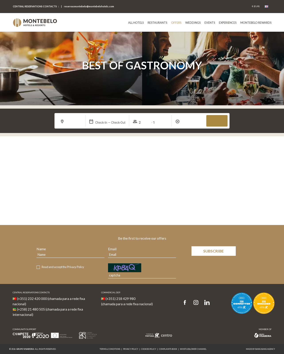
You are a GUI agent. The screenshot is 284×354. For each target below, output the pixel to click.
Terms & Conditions (110, 349)
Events (210, 22)
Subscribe (213, 251)
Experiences (227, 22)
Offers (176, 22)
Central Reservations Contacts (35, 6)
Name (41, 249)
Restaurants (157, 22)
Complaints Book (168, 349)
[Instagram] (195, 302)
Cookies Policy (148, 349)
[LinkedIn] (207, 302)
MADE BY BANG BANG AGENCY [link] (260, 349)
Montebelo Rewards (255, 22)
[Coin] (256, 6)
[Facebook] (186, 302)
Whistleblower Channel (193, 349)
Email (112, 249)
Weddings (193, 22)
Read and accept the (63, 267)
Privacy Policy (75, 267)
